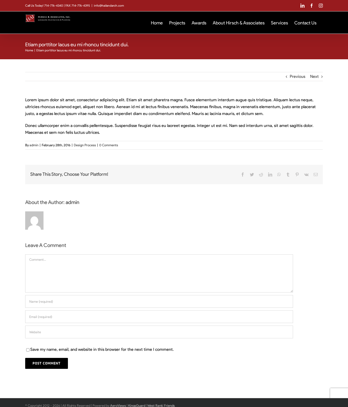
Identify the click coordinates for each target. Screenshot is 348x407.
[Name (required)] (159, 301)
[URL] (159, 332)
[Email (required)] (159, 316)
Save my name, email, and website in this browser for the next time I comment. (102, 349)
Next (314, 76)
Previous (297, 76)
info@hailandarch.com (109, 5)
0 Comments (108, 145)
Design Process (85, 145)
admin (34, 145)
